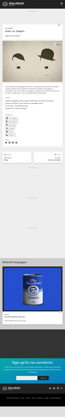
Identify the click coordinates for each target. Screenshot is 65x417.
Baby (6, 160)
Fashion (10, 135)
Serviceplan (15, 36)
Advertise (40, 398)
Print (9, 132)
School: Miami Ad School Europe (15, 321)
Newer (7, 155)
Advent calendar (54, 160)
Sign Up (43, 378)
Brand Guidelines (55, 398)
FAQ (22, 398)
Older (57, 155)
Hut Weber (9, 28)
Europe (10, 128)
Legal (46, 398)
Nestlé (6, 314)
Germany (10, 125)
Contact (28, 398)
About (34, 398)
